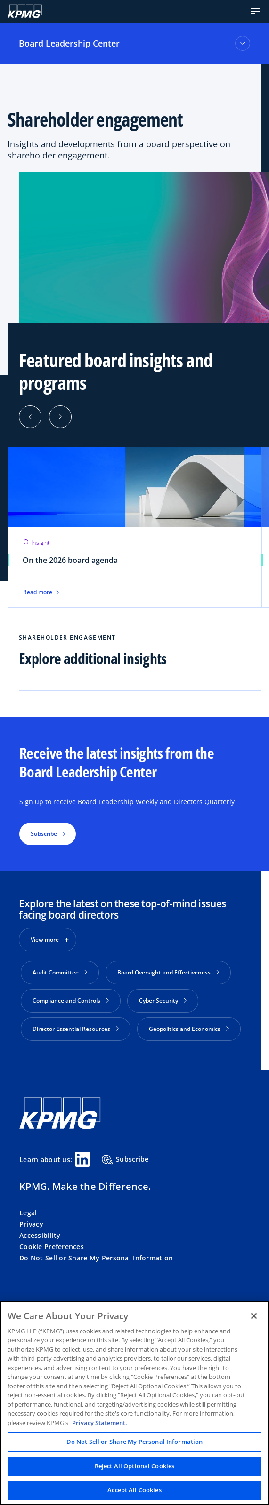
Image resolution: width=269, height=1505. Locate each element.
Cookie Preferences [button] (51, 1246)
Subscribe (125, 1160)
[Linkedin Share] (82, 1159)
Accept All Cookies (134, 1490)
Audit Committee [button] (60, 972)
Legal (28, 1212)
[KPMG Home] (25, 11)
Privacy (31, 1224)
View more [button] (45, 939)
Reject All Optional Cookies (135, 1466)
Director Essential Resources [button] (76, 1029)
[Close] (254, 1316)
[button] (255, 11)
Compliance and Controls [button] (71, 1001)
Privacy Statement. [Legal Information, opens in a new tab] (99, 1422)
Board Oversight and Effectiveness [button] (168, 972)
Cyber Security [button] (163, 1001)
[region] (134, 1403)
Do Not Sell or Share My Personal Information (96, 1257)
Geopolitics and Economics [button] (189, 1029)
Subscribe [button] (44, 834)
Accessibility (40, 1235)
